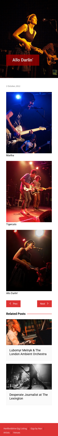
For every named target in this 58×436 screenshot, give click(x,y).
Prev (13, 303)
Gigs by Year (36, 428)
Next (44, 303)
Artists (7, 432)
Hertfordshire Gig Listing (15, 428)
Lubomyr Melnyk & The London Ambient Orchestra (28, 352)
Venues (16, 432)
